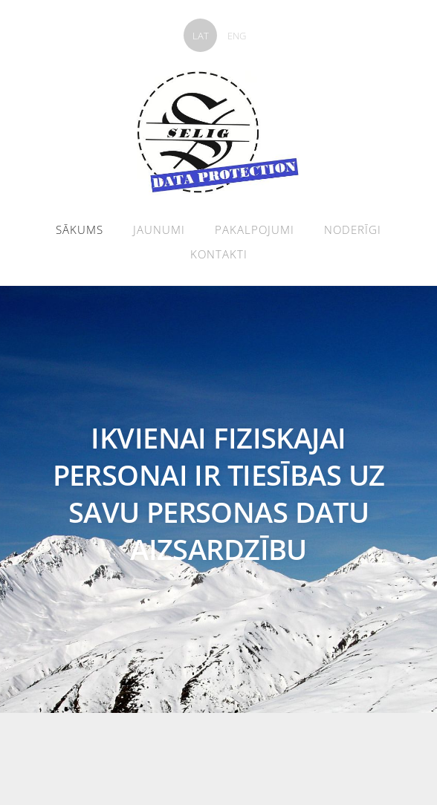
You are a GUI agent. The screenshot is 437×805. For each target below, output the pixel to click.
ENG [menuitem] (236, 35)
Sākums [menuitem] (79, 229)
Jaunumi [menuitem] (159, 229)
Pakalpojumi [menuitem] (254, 229)
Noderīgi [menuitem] (352, 229)
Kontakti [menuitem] (218, 254)
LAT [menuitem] (200, 35)
